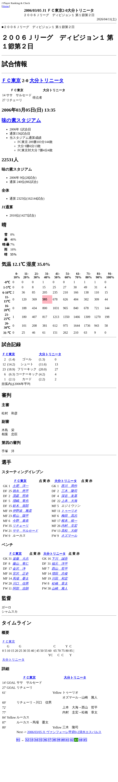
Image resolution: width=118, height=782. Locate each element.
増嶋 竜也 (21, 500)
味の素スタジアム (21, 120)
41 (67, 739)
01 (18, 739)
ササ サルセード (25, 530)
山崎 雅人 (60, 588)
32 (27, 739)
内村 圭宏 (69, 525)
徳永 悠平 (21, 491)
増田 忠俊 (60, 573)
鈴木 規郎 (21, 505)
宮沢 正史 (21, 573)
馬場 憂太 (21, 578)
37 (49, 739)
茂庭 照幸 (21, 495)
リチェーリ (21, 525)
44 (80, 739)
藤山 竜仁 (21, 563)
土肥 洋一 (21, 486)
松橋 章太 (60, 583)
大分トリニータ (47, 80)
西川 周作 (69, 486)
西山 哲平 (60, 568)
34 (36, 739)
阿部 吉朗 (21, 588)
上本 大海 (69, 500)
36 (44, 739)
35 (40, 739)
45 (85, 739)
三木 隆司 (69, 491)
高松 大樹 (69, 530)
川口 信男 (21, 583)
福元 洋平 (60, 563)
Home (5, 6)
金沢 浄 (19, 568)
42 (71, 739)
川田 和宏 (60, 578)
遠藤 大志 (21, 558)
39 (58, 739)
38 (53, 739)
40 (62, 739)
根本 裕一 (69, 520)
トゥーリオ (69, 510)
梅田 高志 (69, 515)
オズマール (69, 535)
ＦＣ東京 (11, 80)
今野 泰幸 (21, 520)
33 (31, 739)
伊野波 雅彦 (22, 510)
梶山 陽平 (21, 515)
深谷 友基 (69, 495)
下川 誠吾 (60, 558)
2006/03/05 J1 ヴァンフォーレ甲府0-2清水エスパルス (64, 732)
